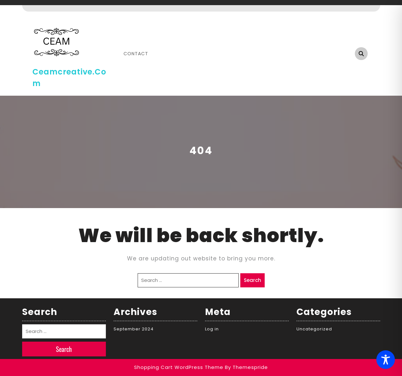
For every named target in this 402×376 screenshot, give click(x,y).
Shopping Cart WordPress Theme (178, 367)
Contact (136, 53)
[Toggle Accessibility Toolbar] (386, 360)
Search (252, 280)
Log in (212, 329)
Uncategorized (314, 329)
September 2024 (134, 329)
